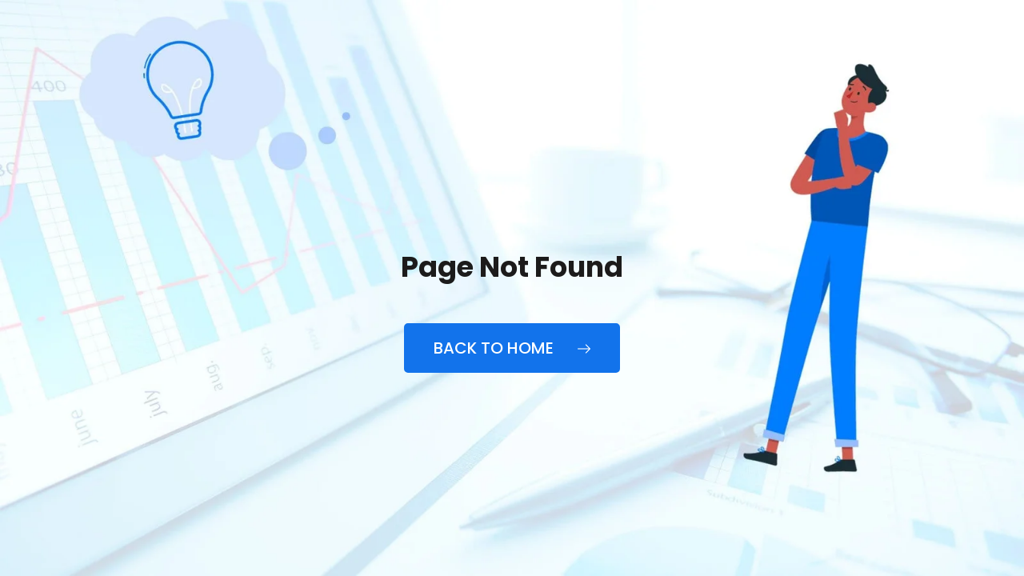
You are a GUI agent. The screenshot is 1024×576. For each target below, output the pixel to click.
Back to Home (512, 348)
